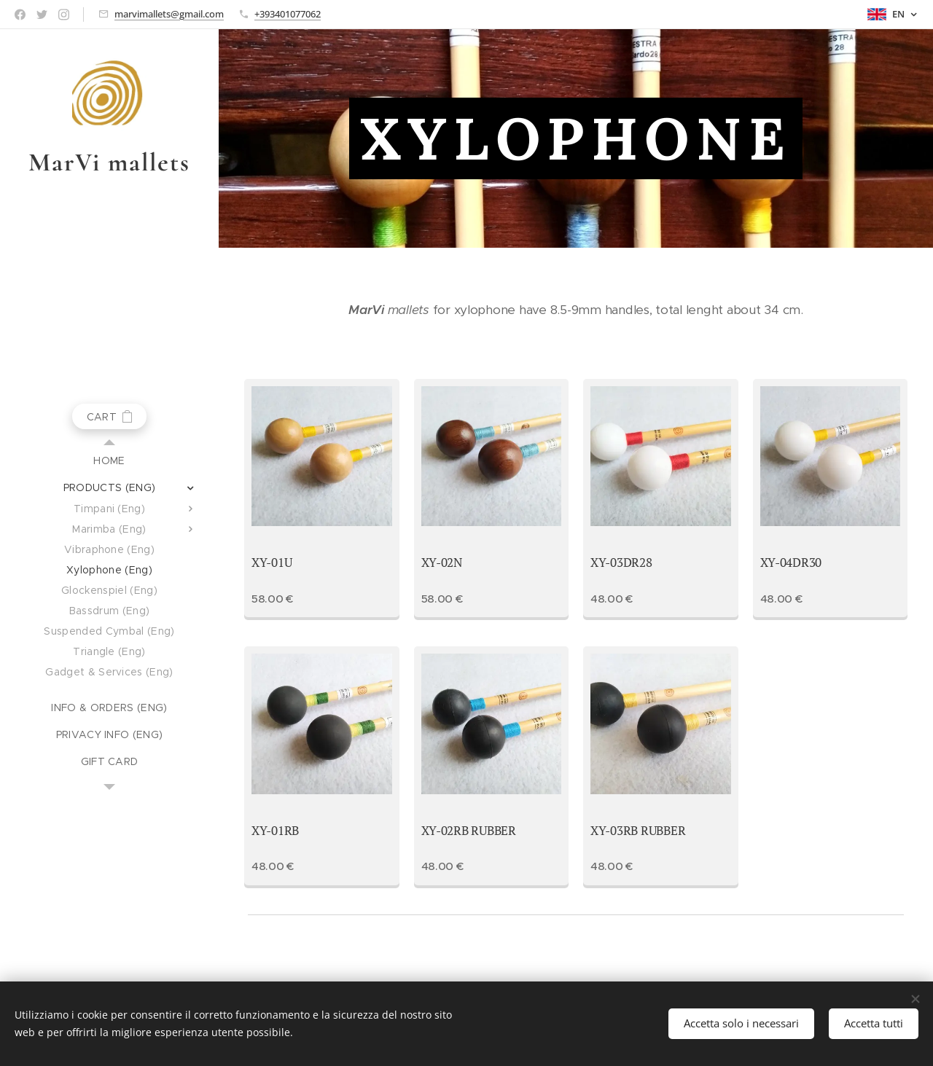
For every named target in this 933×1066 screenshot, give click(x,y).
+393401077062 (287, 13)
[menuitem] (109, 460)
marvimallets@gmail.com (169, 13)
